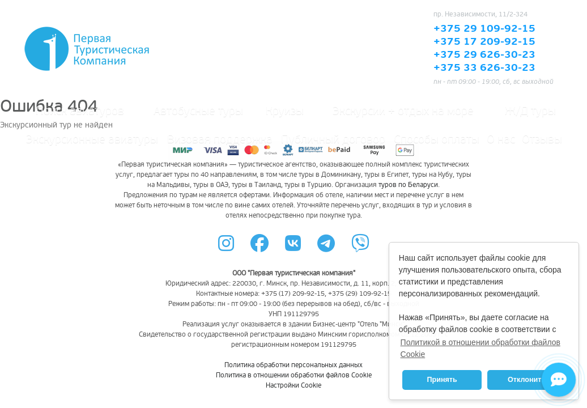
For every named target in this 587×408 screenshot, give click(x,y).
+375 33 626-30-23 (484, 68)
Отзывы (542, 139)
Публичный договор (333, 139)
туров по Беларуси (408, 185)
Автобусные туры (198, 111)
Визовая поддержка (220, 139)
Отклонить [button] (527, 380)
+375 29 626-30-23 (484, 55)
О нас (501, 139)
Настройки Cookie (293, 385)
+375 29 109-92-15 (484, 29)
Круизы (285, 111)
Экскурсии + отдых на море (403, 111)
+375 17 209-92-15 (484, 42)
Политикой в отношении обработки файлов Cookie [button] (480, 348)
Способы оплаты (436, 139)
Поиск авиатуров (80, 111)
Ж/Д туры (530, 111)
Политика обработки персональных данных (293, 365)
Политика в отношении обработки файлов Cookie (294, 375)
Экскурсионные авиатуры (92, 139)
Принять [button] (442, 380)
